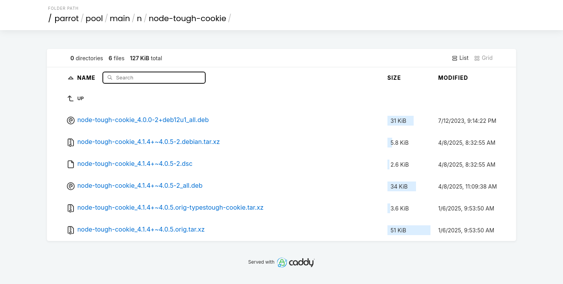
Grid (483, 57)
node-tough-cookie (187, 18)
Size (394, 77)
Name (87, 77)
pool (94, 18)
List (460, 57)
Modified (453, 77)
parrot (67, 18)
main (120, 18)
